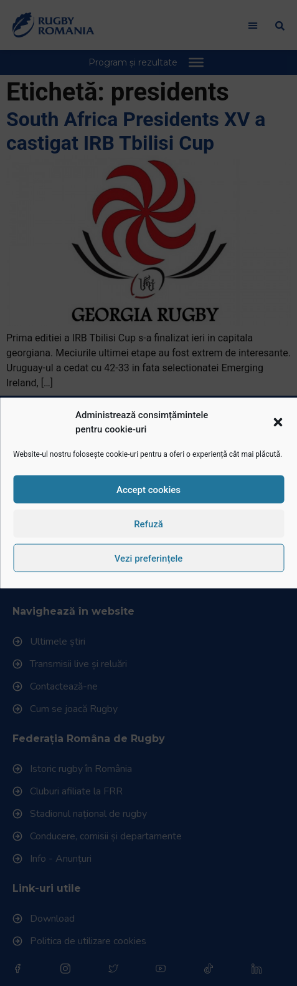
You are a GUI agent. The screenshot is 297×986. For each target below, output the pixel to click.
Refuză (148, 523)
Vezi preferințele (149, 558)
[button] (277, 422)
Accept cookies (148, 489)
